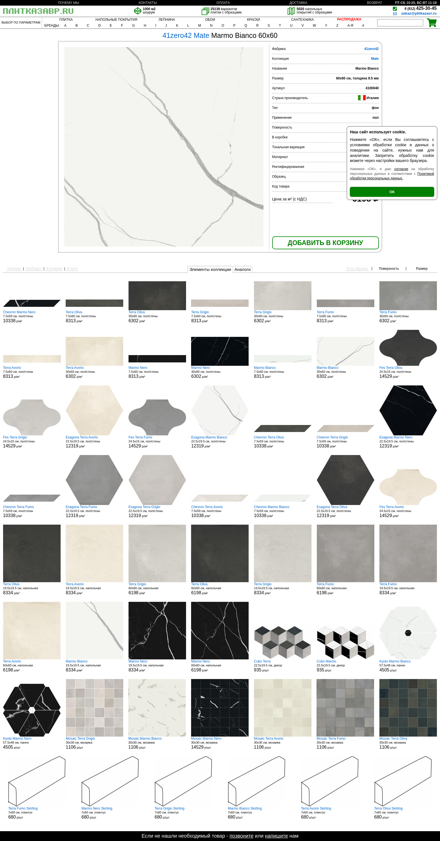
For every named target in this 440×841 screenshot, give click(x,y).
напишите (276, 836)
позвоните (241, 836)
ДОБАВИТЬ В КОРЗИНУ (325, 242)
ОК (392, 192)
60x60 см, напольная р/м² (157, 588)
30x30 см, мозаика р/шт (94, 743)
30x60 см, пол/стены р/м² (157, 316)
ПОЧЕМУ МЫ (68, 3)
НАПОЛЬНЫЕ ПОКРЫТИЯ (116, 20)
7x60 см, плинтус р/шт (37, 812)
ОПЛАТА (223, 3)
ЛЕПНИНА (167, 20)
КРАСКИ (253, 20)
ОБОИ (210, 20)
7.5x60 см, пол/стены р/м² (94, 316)
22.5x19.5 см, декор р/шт (282, 665)
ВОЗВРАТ (374, 3)
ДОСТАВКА (299, 3)
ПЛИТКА (66, 20)
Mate (375, 59)
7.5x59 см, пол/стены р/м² (32, 316)
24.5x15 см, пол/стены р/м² (408, 372)
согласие (401, 169)
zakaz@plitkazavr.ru (419, 13)
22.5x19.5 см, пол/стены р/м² (94, 441)
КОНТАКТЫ (148, 3)
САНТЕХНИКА (302, 20)
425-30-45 (421, 8)
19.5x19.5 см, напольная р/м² (32, 588)
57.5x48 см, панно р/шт (408, 665)
